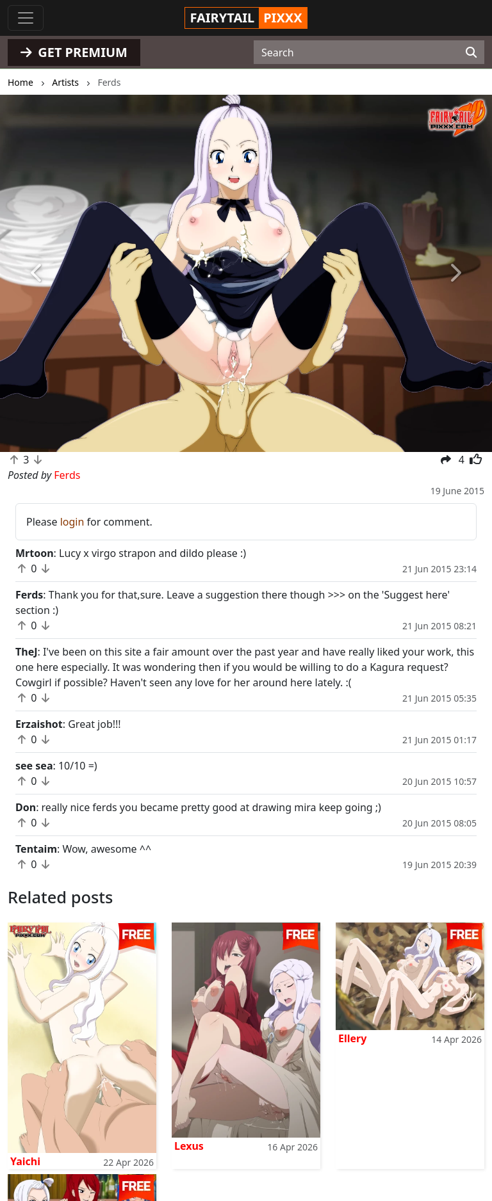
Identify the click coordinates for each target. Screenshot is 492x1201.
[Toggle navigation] (26, 18)
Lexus (189, 1146)
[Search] (471, 52)
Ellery (352, 1038)
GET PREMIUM (73, 52)
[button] (37, 273)
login (72, 522)
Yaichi (25, 1161)
